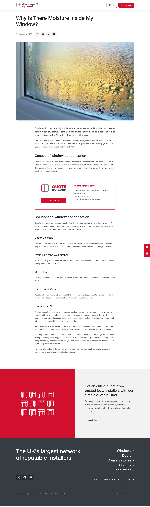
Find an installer (109, 479)
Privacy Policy (21, 494)
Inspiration (123, 470)
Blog (120, 479)
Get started (54, 200)
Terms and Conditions (36, 494)
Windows (124, 451)
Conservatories (119, 460)
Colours (125, 465)
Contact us (129, 479)
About (97, 479)
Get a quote (126, 5)
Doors (126, 456)
